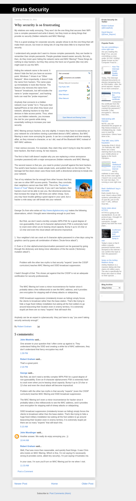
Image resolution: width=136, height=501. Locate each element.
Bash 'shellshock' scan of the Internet (116, 165)
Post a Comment (25, 471)
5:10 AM (24, 427)
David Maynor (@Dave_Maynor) (109, 33)
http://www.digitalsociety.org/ (55, 210)
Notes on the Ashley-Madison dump (110, 261)
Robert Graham (27, 359)
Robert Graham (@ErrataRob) (108, 27)
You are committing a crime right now (110, 48)
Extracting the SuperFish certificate (116, 96)
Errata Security (30, 9)
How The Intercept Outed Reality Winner (115, 71)
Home (54, 483)
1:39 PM (24, 353)
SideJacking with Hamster (108, 120)
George (23, 373)
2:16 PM (24, 367)
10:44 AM (24, 440)
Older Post (87, 483)
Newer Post (20, 483)
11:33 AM (24, 466)
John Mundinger (28, 432)
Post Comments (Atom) (60, 493)
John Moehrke (27, 340)
